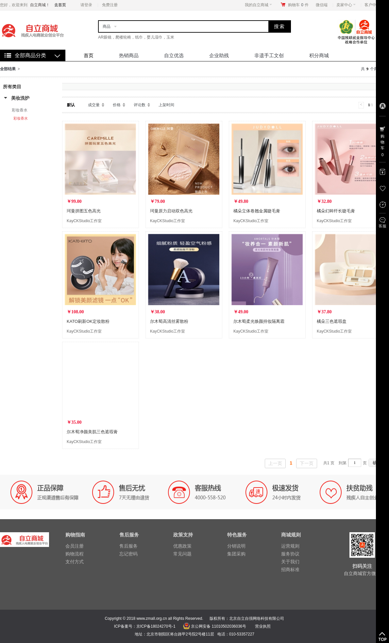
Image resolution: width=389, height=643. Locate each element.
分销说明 (236, 546)
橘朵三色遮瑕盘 (332, 321)
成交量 (94, 105)
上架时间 (166, 105)
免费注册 (110, 5)
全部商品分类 (30, 55)
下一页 (306, 463)
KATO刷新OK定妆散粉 (88, 321)
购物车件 (298, 5)
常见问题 (182, 553)
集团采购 (236, 553)
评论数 (139, 105)
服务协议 (290, 553)
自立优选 (174, 55)
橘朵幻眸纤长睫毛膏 (336, 210)
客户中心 (374, 5)
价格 (117, 105)
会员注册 (74, 546)
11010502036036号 (228, 626)
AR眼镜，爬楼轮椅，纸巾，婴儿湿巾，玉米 (136, 37)
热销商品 (129, 55)
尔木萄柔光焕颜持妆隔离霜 (258, 321)
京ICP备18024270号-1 (156, 626)
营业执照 (263, 626)
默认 (71, 105)
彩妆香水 (19, 110)
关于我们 (290, 561)
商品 (106, 26)
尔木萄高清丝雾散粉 (169, 321)
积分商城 (319, 55)
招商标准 (290, 569)
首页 (88, 55)
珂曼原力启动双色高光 (171, 210)
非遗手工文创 (269, 55)
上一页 (275, 463)
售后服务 (128, 546)
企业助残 (219, 55)
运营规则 (290, 546)
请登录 (86, 5)
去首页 (60, 5)
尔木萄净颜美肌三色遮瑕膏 (92, 431)
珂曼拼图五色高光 (84, 210)
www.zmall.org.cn (151, 618)
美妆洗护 (20, 98)
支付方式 (74, 561)
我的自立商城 (258, 5)
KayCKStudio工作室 (84, 221)
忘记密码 (128, 553)
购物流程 (74, 553)
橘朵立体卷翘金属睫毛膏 (256, 210)
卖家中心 (346, 5)
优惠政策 (182, 546)
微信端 (322, 5)
